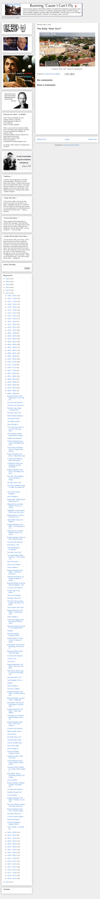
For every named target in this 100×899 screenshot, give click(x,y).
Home (67, 139)
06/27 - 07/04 (11, 370)
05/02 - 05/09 (11, 393)
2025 (7, 281)
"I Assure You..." (12, 658)
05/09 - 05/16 (11, 390)
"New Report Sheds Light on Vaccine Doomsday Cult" (15, 672)
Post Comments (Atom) (71, 145)
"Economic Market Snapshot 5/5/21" (13, 634)
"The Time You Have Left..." (16, 405)
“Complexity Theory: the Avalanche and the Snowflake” (15, 465)
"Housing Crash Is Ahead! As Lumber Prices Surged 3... (16, 769)
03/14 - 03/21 (11, 849)
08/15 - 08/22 (11, 350)
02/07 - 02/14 (11, 864)
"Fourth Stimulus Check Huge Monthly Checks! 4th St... (15, 762)
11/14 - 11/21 (11, 313)
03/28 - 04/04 (11, 844)
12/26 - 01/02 (11, 295)
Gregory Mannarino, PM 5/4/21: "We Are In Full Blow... (15, 666)
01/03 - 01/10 (11, 878)
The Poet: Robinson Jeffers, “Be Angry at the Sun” (16, 805)
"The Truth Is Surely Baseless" (13, 493)
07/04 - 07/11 (11, 367)
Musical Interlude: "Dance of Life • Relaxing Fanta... (16, 538)
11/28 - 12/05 (11, 307)
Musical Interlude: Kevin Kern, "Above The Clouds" (15, 723)
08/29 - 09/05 (11, 344)
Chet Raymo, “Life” (13, 545)
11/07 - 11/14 (11, 316)
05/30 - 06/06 (11, 382)
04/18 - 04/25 (11, 835)
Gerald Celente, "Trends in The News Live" (15, 516)
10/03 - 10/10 (11, 330)
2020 (7, 882)
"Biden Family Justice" (14, 731)
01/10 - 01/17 (11, 875)
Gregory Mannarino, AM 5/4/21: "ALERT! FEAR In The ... (16, 693)
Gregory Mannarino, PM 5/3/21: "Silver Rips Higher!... (15, 711)
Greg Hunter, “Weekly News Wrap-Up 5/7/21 (16, 500)
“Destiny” (10, 683)
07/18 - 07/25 (11, 362)
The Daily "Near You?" (14, 413)
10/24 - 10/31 (11, 321)
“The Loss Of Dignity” (14, 595)
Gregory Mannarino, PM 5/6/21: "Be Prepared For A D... (16, 526)
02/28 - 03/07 (11, 855)
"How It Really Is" (12, 424)
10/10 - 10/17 (11, 327)
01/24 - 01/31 (11, 870)
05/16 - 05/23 (11, 388)
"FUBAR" (10, 631)
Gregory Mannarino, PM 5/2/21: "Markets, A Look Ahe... (16, 799)
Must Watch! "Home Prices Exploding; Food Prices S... (16, 646)
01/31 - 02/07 (11, 867)
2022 (7, 290)
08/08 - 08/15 (11, 353)
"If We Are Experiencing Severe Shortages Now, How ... (15, 443)
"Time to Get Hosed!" (14, 564)
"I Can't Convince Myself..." (16, 816)
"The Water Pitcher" (13, 418)
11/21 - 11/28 (11, 310)
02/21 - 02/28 (11, 858)
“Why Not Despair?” (13, 819)
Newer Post (41, 139)
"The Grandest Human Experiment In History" (15, 434)
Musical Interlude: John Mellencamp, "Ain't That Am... (15, 397)
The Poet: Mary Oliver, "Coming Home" (14, 409)
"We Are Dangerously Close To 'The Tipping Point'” (16, 627)
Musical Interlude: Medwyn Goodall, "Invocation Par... (16, 784)
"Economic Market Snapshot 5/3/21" (13, 752)
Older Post (92, 139)
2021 (7, 293)
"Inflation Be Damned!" (14, 438)
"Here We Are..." (12, 734)
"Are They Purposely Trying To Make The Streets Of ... (16, 487)
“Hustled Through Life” (14, 792)
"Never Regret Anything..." (15, 416)
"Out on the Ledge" (13, 745)
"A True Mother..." (13, 795)
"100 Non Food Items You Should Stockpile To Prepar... (15, 578)
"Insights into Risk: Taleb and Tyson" (15, 757)
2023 (7, 287)
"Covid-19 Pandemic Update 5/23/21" (13, 823)
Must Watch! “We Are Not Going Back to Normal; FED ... (15, 704)
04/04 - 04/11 (11, 841)
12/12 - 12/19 (11, 301)
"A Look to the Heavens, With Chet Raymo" (15, 459)
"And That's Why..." (13, 561)
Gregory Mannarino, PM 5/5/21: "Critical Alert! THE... (15, 612)
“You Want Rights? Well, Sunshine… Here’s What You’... (16, 557)
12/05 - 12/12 (11, 304)
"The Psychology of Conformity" (13, 548)
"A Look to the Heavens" (15, 402)
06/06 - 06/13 (11, 379)
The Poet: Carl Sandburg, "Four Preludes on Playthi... (15, 478)
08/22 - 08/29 (11, 347)
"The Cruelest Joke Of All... (16, 607)
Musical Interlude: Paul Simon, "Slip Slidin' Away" (16, 455)
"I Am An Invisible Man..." (15, 743)
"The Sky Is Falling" (13, 689)
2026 (7, 279)
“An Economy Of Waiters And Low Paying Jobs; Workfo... (15, 449)
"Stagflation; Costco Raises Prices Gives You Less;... (16, 511)
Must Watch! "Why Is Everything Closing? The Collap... (16, 775)
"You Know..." (11, 661)
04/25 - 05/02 (11, 832)
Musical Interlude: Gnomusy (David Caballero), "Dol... (16, 584)
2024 (7, 284)
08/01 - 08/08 (11, 356)
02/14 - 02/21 (11, 861)
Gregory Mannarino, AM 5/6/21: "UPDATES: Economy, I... (15, 572)
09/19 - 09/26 (11, 336)
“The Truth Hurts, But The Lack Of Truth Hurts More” (15, 429)
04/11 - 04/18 (11, 838)
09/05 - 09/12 (11, 342)
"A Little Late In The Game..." (13, 591)
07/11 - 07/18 (11, 365)
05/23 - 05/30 (11, 385)
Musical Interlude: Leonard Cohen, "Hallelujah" (15, 699)
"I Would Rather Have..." (15, 740)
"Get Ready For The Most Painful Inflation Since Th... (15, 717)
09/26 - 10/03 (11, 333)
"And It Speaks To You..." (15, 680)
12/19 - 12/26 (11, 298)
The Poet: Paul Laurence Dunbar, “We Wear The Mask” (15, 602)
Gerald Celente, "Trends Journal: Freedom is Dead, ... (15, 640)
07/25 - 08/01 (11, 359)
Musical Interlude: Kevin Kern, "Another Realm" (15, 810)
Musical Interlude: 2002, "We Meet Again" (15, 652)
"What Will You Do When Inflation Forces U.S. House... (15, 506)
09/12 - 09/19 (11, 339)
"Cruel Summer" (12, 780)
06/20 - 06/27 (11, 373)
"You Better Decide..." (14, 421)
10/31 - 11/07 (11, 318)
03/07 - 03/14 (11, 852)
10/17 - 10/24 (11, 324)
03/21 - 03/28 (11, 847)
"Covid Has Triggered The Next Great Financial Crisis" (15, 621)
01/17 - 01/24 (11, 872)
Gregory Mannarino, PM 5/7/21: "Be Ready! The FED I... (15, 471)
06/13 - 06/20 (11, 376)
